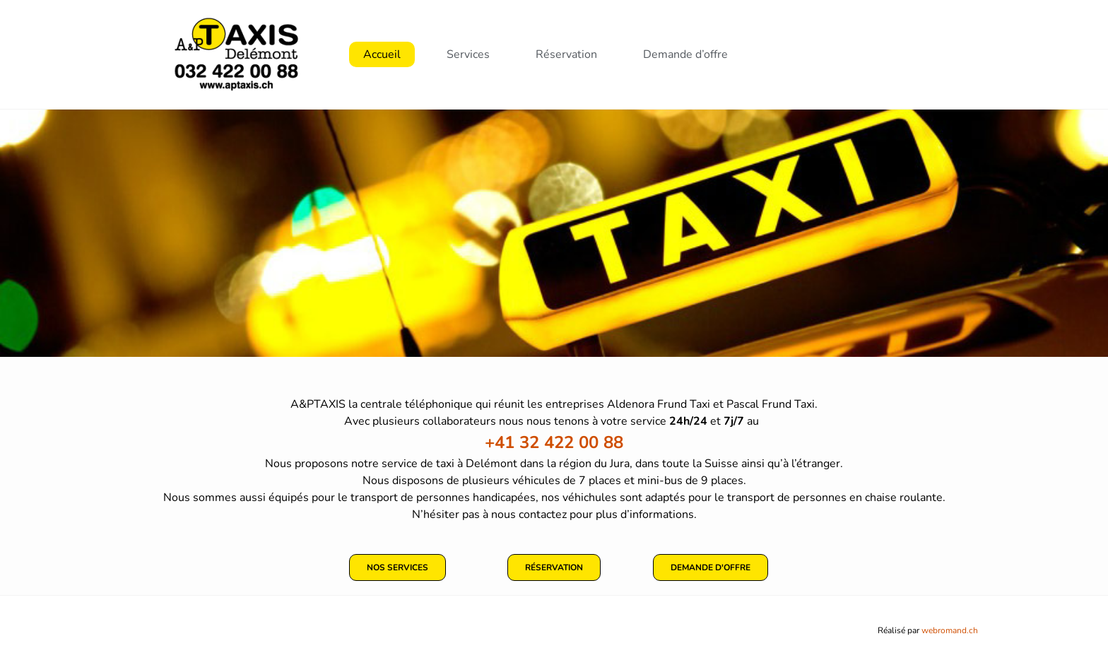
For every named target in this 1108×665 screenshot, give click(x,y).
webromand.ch (949, 630)
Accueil (382, 54)
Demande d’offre (685, 54)
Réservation (566, 54)
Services (468, 54)
